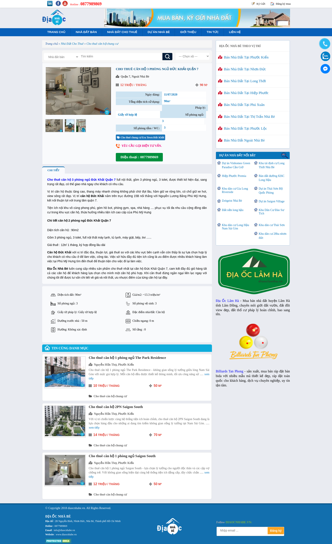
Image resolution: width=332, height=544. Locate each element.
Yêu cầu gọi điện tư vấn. (142, 145)
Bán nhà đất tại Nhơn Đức (242, 69)
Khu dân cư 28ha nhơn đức (272, 235)
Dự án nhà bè (159, 32)
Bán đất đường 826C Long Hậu (271, 178)
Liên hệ (235, 32)
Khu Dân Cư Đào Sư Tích (271, 211)
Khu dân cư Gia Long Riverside (235, 190)
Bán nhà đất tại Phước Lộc (242, 128)
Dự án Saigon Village (272, 201)
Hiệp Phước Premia (234, 176)
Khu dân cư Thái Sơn (272, 225)
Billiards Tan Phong (229, 371)
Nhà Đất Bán (86, 32)
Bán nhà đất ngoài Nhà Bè (241, 140)
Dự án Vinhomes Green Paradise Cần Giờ (236, 165)
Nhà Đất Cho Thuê (122, 32)
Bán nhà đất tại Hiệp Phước (243, 93)
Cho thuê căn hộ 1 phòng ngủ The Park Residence (127, 358)
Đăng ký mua (283, 3)
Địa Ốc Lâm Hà (227, 301)
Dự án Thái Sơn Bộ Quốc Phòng (271, 190)
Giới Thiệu (188, 32)
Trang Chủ (56, 32)
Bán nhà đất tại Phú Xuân (241, 105)
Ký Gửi (261, 3)
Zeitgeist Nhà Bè (232, 200)
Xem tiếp (94, 427)
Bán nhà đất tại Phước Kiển (243, 57)
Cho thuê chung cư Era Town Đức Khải (140, 137)
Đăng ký (276, 530)
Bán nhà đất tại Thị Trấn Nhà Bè (246, 117)
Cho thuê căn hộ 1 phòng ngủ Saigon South (122, 456)
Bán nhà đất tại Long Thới (242, 81)
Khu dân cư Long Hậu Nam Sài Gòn (235, 226)
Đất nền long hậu (232, 210)
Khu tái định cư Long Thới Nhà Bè (272, 165)
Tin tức (213, 32)
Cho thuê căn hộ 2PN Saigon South (116, 407)
